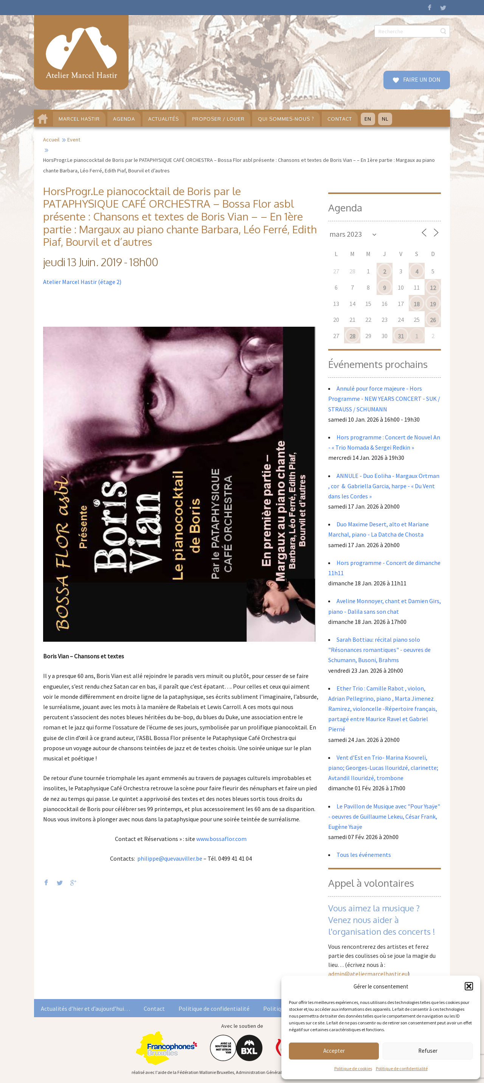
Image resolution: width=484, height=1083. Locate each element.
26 (433, 320)
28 (352, 336)
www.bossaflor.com (221, 839)
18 (417, 304)
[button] (469, 986)
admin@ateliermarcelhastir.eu (368, 973)
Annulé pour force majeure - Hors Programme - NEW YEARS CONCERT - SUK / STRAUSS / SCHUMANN (384, 399)
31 (401, 336)
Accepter (334, 1050)
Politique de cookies (353, 1068)
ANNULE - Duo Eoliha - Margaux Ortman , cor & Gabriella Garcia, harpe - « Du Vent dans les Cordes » (383, 486)
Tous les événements (364, 854)
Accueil (51, 139)
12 (433, 288)
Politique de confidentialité (402, 1068)
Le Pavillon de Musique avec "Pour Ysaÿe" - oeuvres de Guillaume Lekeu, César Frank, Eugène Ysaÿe (384, 816)
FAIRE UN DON (421, 79)
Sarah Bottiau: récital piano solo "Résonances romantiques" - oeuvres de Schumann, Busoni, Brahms (379, 650)
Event (73, 139)
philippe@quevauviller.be (169, 858)
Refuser (427, 1050)
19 (433, 304)
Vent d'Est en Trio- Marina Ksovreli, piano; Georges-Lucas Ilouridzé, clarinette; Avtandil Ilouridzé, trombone (383, 768)
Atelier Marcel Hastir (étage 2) (82, 281)
